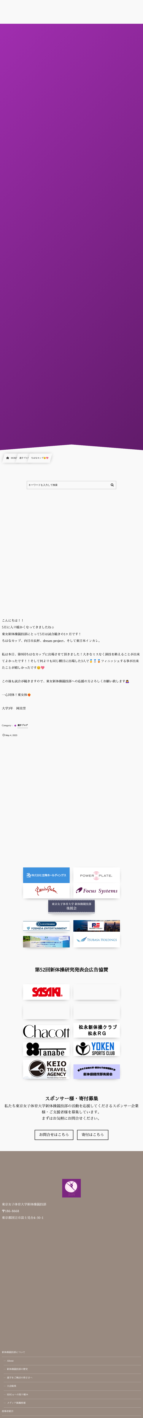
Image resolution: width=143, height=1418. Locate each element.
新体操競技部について (13, 1352)
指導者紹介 (8, 1411)
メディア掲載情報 (16, 1403)
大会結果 (11, 1386)
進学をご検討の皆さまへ (20, 1378)
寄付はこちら (93, 1135)
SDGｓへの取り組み (17, 1395)
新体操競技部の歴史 (17, 1369)
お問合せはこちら (54, 1135)
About (10, 1361)
